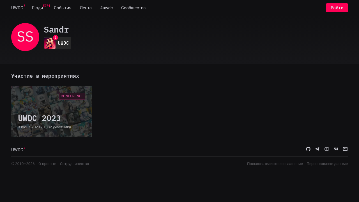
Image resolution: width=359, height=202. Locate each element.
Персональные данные (327, 163)
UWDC (17, 7)
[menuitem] (17, 8)
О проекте (47, 163)
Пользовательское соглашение (275, 163)
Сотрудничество (74, 163)
